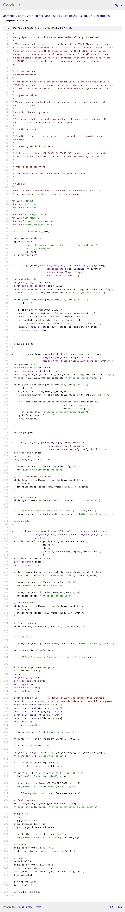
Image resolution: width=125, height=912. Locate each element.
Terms (37, 906)
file (70, 28)
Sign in (118, 5)
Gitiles (19, 906)
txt (111, 906)
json (119, 906)
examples (103, 16)
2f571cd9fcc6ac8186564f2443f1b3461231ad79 (58, 16)
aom (21, 16)
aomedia (9, 16)
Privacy (28, 906)
